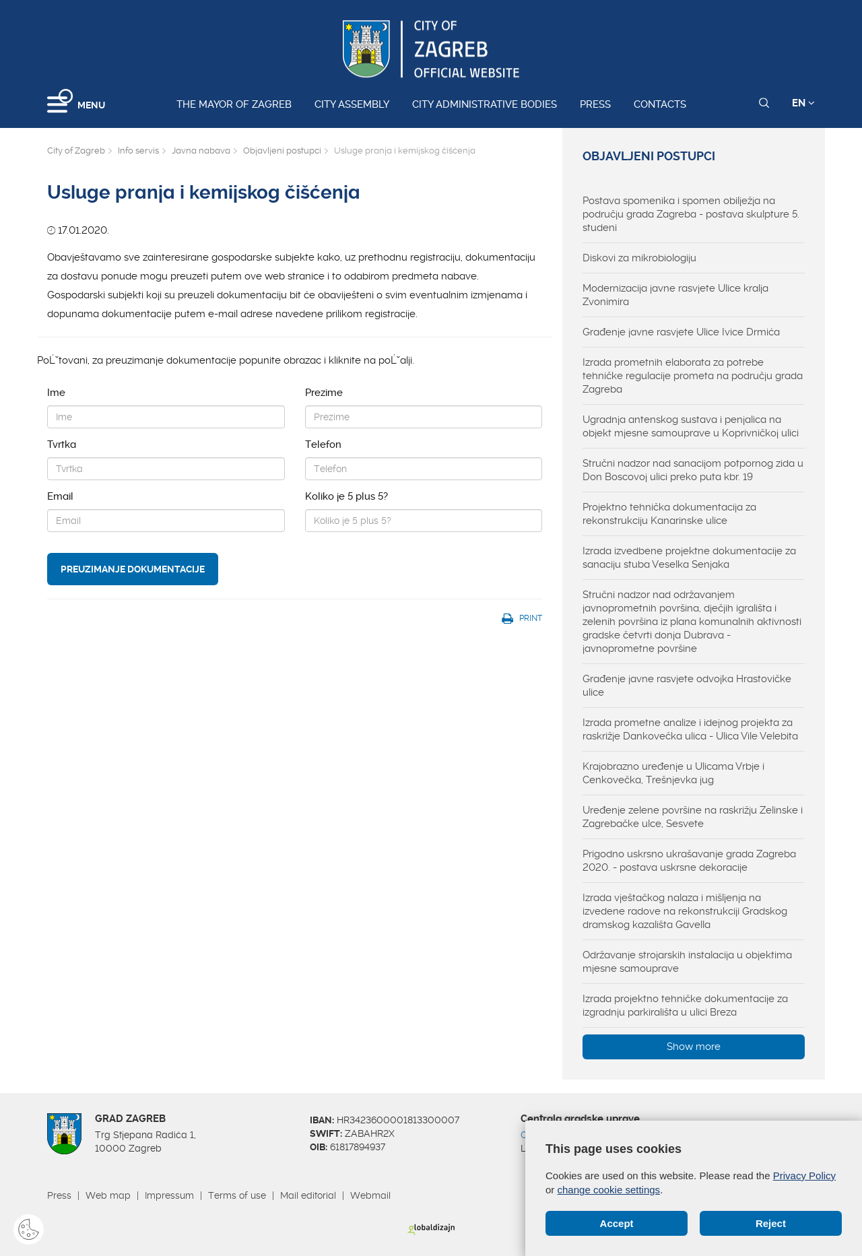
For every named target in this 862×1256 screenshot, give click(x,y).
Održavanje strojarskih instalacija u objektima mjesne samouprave (687, 961)
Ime (56, 393)
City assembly (351, 104)
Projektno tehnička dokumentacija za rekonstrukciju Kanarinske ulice (669, 514)
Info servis (138, 150)
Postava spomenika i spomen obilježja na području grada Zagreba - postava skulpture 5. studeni (691, 214)
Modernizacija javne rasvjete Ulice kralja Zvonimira (675, 295)
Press (595, 104)
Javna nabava (201, 150)
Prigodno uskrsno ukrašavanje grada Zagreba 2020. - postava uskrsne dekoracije (689, 860)
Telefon (323, 444)
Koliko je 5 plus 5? (346, 496)
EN (803, 103)
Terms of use (237, 1195)
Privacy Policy (804, 1175)
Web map (108, 1195)
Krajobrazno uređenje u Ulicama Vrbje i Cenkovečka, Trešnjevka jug (673, 773)
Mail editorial (308, 1195)
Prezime (324, 393)
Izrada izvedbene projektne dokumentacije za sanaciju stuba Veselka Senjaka (689, 557)
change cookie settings (609, 1189)
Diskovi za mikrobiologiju (639, 258)
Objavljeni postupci (282, 150)
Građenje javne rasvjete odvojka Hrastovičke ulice (687, 685)
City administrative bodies (484, 104)
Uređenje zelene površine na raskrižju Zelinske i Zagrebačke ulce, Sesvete (693, 817)
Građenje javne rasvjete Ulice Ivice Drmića (681, 332)
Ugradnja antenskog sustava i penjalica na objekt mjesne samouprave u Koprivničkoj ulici (691, 426)
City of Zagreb (76, 150)
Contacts (660, 104)
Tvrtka (61, 444)
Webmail (370, 1195)
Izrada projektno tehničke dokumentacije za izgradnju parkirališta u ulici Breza (685, 1005)
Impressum (169, 1195)
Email (60, 496)
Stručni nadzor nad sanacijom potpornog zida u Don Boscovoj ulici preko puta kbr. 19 (693, 470)
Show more (694, 1046)
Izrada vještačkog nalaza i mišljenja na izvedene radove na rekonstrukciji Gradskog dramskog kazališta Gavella (685, 911)
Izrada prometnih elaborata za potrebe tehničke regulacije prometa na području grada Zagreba (693, 375)
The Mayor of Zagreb (234, 104)
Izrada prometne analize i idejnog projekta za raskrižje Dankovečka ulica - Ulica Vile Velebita (690, 729)
